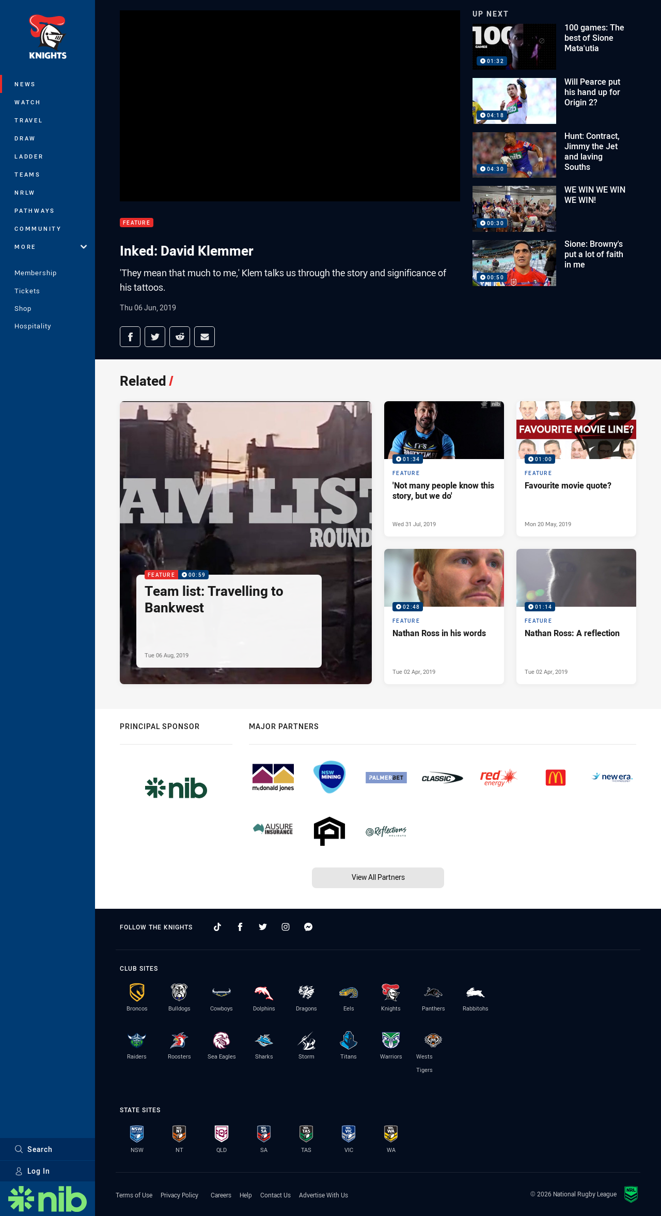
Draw (25, 138)
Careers (221, 1195)
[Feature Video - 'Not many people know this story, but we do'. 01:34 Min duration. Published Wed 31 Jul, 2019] (444, 468)
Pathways (34, 210)
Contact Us (275, 1195)
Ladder (29, 156)
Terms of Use (134, 1195)
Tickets (27, 290)
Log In (32, 1171)
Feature (136, 222)
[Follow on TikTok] (217, 927)
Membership (35, 272)
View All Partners (378, 877)
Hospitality (32, 325)
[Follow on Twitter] (263, 927)
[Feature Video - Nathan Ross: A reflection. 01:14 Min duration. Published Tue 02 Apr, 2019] (576, 616)
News (25, 84)
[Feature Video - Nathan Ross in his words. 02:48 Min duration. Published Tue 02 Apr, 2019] (444, 616)
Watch (27, 102)
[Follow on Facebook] (240, 927)
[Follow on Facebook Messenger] (308, 927)
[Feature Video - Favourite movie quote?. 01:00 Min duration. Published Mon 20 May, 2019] (576, 468)
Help (246, 1195)
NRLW (25, 192)
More (50, 246)
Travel (28, 120)
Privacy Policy (179, 1195)
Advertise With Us (323, 1195)
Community (38, 228)
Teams (27, 174)
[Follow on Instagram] (285, 927)
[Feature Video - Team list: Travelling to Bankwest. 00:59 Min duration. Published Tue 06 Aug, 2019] (246, 542)
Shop (23, 308)
